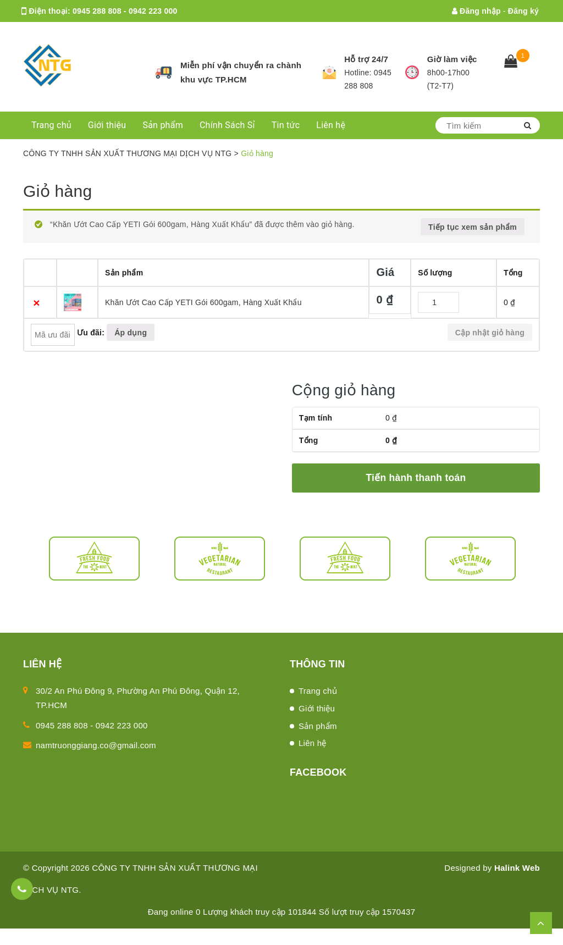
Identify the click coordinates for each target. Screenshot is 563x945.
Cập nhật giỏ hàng (490, 332)
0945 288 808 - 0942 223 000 (125, 11)
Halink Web (517, 867)
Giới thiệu (107, 125)
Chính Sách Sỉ (227, 125)
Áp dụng (130, 332)
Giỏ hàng (57, 191)
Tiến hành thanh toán (416, 477)
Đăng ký (523, 11)
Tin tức (286, 125)
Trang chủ (51, 125)
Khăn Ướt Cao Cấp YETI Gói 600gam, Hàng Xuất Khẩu (203, 302)
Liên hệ (330, 125)
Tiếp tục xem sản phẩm (472, 227)
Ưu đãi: (90, 332)
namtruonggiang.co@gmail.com (132, 33)
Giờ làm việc (452, 59)
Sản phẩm (162, 125)
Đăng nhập (476, 11)
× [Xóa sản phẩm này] (36, 302)
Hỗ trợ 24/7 (366, 59)
